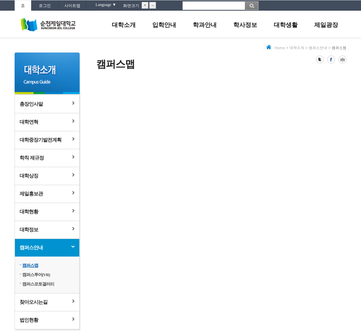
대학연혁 (29, 122)
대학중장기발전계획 (40, 140)
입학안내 (164, 25)
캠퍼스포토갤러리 (38, 283)
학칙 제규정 (32, 158)
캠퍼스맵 (30, 265)
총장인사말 (31, 104)
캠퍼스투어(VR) (36, 274)
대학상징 (29, 175)
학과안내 (205, 25)
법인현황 (29, 320)
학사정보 (245, 25)
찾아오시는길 (33, 302)
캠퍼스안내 (31, 247)
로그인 (45, 5)
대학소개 (124, 25)
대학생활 (286, 25)
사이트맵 (72, 5)
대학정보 (29, 229)
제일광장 (326, 25)
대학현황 (29, 211)
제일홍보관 (31, 193)
